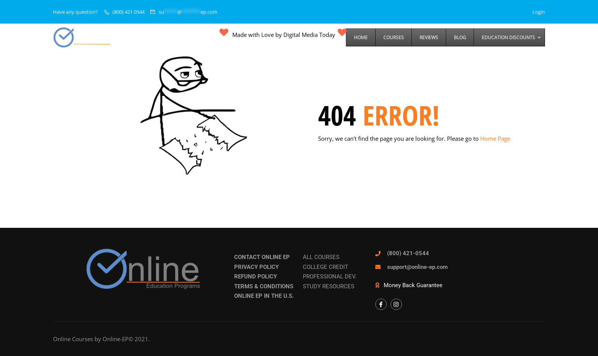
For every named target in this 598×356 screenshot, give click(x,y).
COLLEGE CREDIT (325, 267)
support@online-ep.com (417, 267)
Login (538, 11)
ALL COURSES (321, 257)
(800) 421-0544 (408, 253)
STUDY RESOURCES (328, 286)
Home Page (495, 138)
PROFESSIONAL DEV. (330, 276)
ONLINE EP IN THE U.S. (264, 295)
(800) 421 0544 (129, 11)
